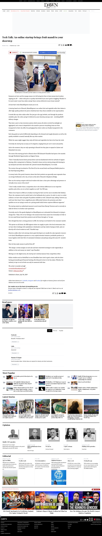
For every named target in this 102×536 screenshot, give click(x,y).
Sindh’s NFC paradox (9, 442)
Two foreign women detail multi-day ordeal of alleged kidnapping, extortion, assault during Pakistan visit (75, 417)
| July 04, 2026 (51, 7)
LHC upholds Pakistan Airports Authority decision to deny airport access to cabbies (22, 383)
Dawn (52, 522)
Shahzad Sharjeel (49, 449)
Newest (55, 330)
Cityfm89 (70, 524)
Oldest (49, 330)
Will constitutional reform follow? (34, 447)
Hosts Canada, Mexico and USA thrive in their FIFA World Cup (91, 416)
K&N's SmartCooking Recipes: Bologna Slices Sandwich (89, 125)
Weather (36, 526)
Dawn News (53, 531)
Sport (60, 11)
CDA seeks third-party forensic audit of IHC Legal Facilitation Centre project (26, 416)
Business (43, 11)
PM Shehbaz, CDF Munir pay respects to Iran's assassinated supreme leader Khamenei (56, 383)
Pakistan (33, 11)
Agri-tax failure (7, 460)
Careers (75, 1)
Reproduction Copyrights (23, 524)
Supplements (69, 1)
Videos (79, 11)
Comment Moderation (5, 533)
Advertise (58, 1)
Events (63, 1)
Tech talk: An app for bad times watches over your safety (9, 321)
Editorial (7, 456)
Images (38, 1)
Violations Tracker (25, 11)
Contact (2, 522)
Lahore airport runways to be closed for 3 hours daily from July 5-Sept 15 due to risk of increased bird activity (23, 389)
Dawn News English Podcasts (10, 489)
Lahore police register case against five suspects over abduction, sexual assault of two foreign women (55, 389)
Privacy (2, 531)
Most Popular (9, 373)
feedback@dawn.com (14, 290)
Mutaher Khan (5, 45)
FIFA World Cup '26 (15, 11)
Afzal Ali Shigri (30, 450)
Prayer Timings (37, 522)
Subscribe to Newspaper (23, 522)
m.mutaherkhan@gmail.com (17, 268)
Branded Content (80, 122)
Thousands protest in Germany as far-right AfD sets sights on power (9, 416)
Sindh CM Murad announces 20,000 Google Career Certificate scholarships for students (87, 378)
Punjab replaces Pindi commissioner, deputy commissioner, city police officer (88, 389)
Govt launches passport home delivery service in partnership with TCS (57, 416)
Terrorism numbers (40, 461)
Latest (8, 11)
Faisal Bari (84, 449)
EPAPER (20, 1)
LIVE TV (25, 1)
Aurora (47, 1)
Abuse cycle (71, 461)
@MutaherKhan (18, 271)
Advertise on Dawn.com (22, 526)
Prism (52, 11)
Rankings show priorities (88, 446)
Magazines (70, 11)
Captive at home (68, 446)
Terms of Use (4, 529)
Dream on (48, 446)
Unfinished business (56, 460)
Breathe (65, 11)
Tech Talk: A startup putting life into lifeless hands (25, 321)
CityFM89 (52, 1)
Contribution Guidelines (6, 524)
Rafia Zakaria (67, 449)
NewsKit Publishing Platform (96, 524)
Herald (42, 1)
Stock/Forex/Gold (38, 524)
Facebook (38, 280)
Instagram (30, 280)
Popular (85, 11)
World (56, 11)
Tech (76, 11)
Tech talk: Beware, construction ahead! (40, 320)
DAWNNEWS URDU (31, 1)
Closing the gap (88, 461)
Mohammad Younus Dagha (9, 444)
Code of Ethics (4, 526)
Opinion (38, 11)
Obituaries (80, 1)
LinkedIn (25, 280)
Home (4, 11)
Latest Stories (9, 397)
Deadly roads (22, 461)
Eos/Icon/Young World (73, 522)
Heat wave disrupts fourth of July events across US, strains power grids (42, 416)
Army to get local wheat (84, 382)
